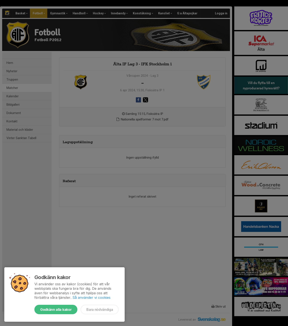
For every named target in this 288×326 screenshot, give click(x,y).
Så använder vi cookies (91, 297)
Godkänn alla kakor (56, 309)
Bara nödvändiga (99, 309)
